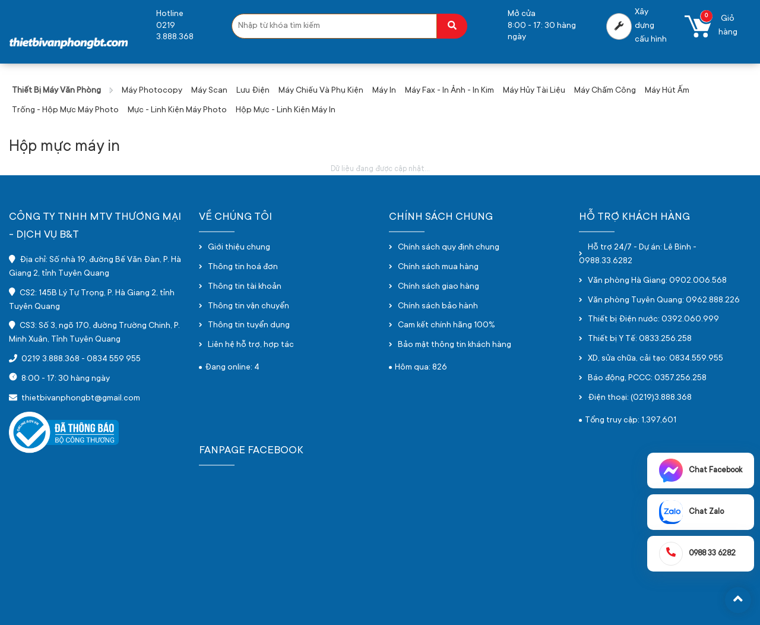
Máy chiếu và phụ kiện (320, 91)
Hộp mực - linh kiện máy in (285, 110)
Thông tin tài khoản (244, 287)
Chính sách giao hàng (438, 287)
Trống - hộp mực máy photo (65, 110)
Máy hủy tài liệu (534, 91)
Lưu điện (253, 91)
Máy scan (209, 91)
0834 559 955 (114, 359)
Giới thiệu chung (239, 247)
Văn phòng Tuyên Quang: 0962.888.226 (664, 300)
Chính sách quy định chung (448, 247)
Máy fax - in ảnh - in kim (449, 91)
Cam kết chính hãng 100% (446, 325)
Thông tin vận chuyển (248, 306)
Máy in (384, 91)
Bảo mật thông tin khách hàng (454, 345)
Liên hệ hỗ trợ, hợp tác (251, 345)
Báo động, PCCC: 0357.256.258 (647, 378)
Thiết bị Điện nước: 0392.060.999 (653, 319)
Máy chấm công (605, 91)
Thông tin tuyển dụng (249, 325)
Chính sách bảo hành (438, 306)
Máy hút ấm (667, 91)
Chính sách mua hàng (438, 267)
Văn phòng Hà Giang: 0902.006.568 (657, 281)
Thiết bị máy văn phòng (56, 91)
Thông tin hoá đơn (243, 267)
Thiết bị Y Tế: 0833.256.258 (640, 339)
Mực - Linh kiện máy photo (177, 110)
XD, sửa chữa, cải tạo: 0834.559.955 (655, 359)
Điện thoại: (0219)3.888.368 (640, 398)
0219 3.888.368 (50, 359)
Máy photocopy (152, 91)
